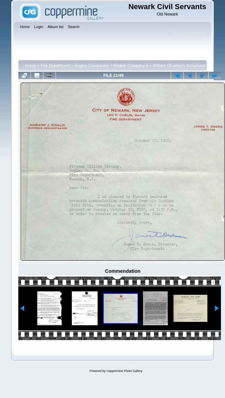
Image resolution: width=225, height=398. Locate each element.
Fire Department (55, 65)
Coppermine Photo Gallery (124, 371)
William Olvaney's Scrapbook (179, 65)
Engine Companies (92, 65)
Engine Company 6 (131, 65)
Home (30, 65)
